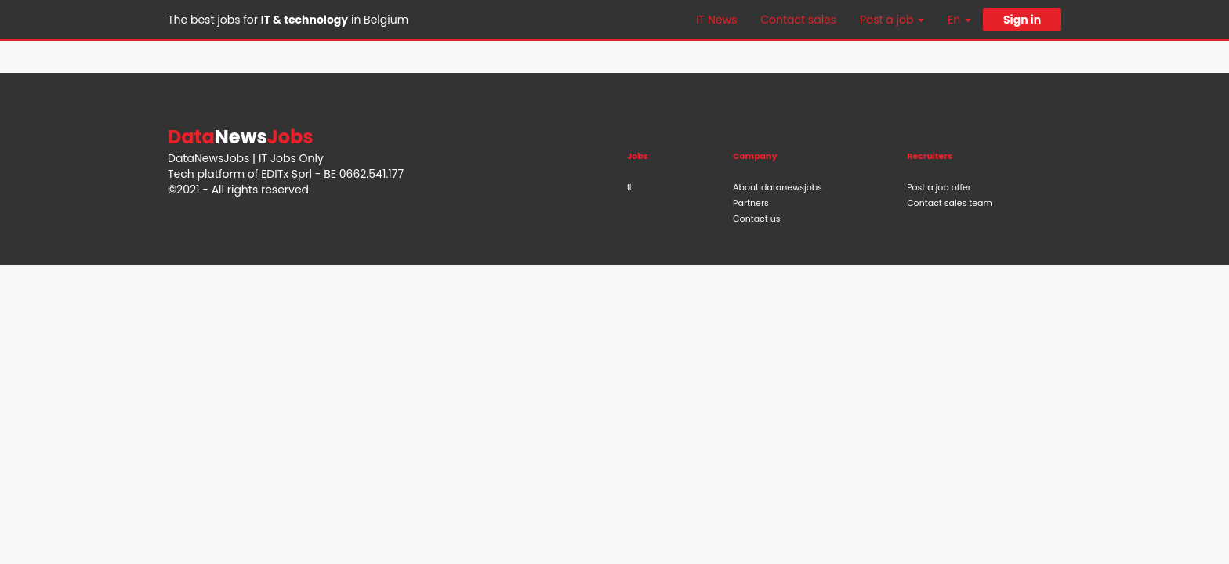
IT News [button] (716, 19)
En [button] (959, 19)
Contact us (756, 218)
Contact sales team (949, 203)
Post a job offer (939, 187)
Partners (751, 203)
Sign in (1022, 19)
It (630, 187)
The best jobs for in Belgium (288, 19)
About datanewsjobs (777, 187)
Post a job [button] (892, 19)
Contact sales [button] (798, 19)
